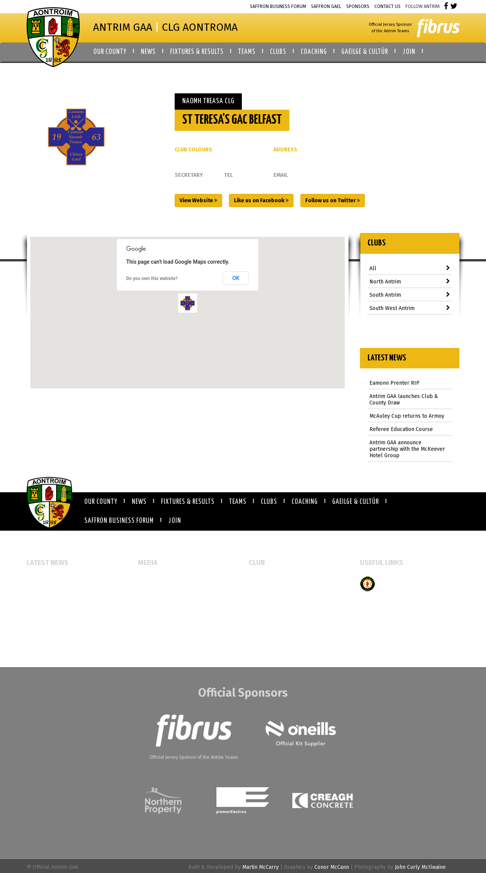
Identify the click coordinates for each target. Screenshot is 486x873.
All (409, 268)
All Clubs (260, 580)
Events (146, 580)
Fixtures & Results (188, 502)
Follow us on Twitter (332, 200)
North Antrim (409, 281)
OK (236, 278)
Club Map (260, 592)
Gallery (147, 592)
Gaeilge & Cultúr (355, 502)
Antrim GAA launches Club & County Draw (403, 399)
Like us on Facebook (261, 200)
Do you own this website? (152, 278)
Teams (237, 502)
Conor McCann (331, 867)
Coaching (305, 502)
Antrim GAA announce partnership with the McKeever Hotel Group (407, 449)
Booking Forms (267, 604)
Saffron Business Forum (278, 6)
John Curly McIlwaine (420, 867)
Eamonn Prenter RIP (394, 383)
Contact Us (387, 6)
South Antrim (409, 295)
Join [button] (408, 52)
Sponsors (357, 6)
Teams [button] (247, 52)
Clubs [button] (278, 52)
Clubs (269, 502)
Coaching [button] (314, 52)
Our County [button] (109, 52)
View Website (198, 200)
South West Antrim (409, 308)
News (139, 502)
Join (174, 521)
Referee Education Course (401, 429)
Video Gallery (154, 604)
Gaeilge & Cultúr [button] (364, 52)
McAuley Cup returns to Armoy (406, 416)
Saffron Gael (326, 6)
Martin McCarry (260, 867)
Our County (100, 502)
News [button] (148, 52)
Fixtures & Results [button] (197, 52)
